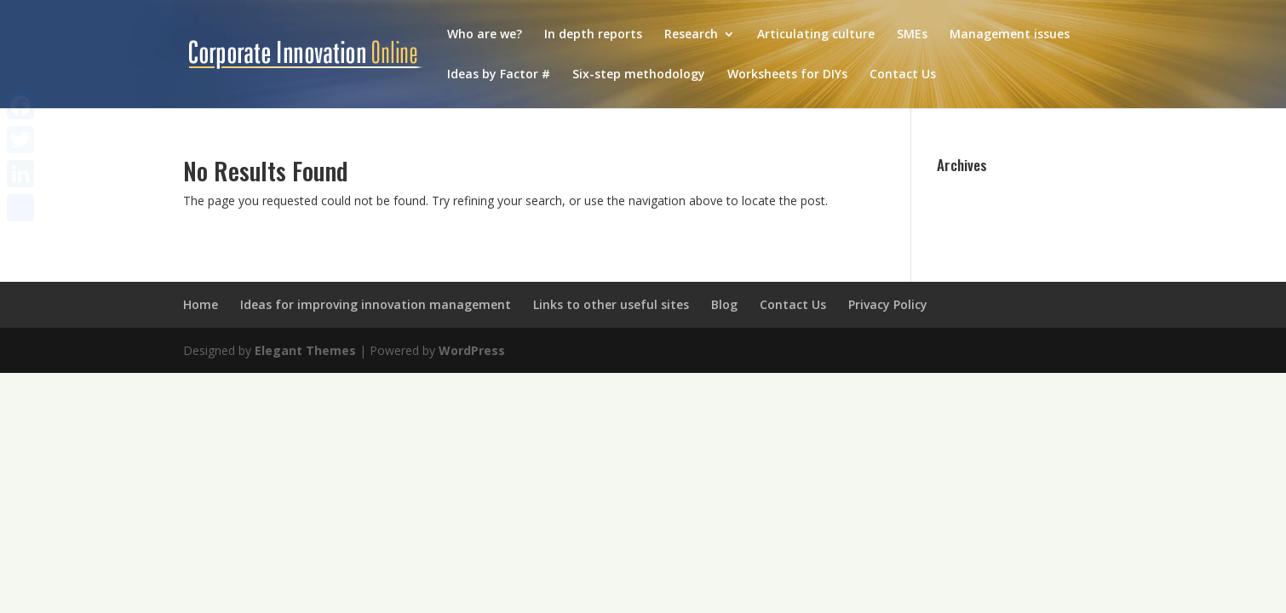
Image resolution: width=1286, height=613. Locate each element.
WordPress (472, 350)
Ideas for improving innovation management (375, 304)
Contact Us (903, 75)
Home (200, 304)
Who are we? (484, 35)
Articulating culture (816, 35)
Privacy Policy (887, 304)
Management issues (1010, 35)
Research (691, 35)
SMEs (912, 35)
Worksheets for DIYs (787, 75)
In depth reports (593, 35)
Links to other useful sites (611, 304)
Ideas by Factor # (498, 75)
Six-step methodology (638, 75)
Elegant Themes (305, 350)
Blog (724, 304)
